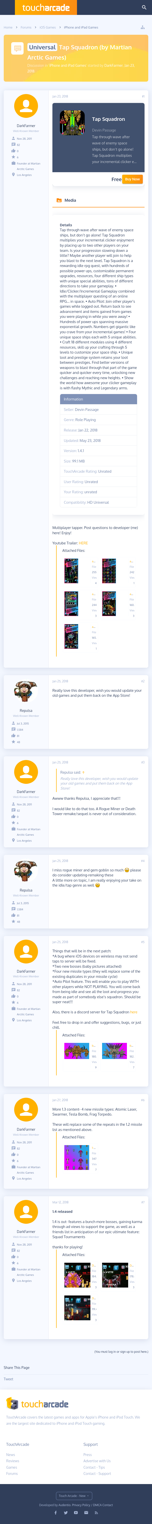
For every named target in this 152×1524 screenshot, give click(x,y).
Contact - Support (97, 1473)
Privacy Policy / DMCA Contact (92, 1505)
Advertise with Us (97, 1461)
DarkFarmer (113, 65)
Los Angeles (24, 175)
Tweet (8, 1379)
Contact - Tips (94, 1467)
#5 (143, 942)
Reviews (12, 1461)
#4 (143, 861)
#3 (143, 762)
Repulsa (26, 710)
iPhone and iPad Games (67, 65)
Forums (12, 1473)
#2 (143, 681)
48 (18, 742)
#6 (143, 1100)
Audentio (65, 1505)
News (10, 1455)
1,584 (20, 729)
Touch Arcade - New (72, 1496)
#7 (143, 1202)
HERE (83, 543)
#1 (143, 96)
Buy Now (132, 179)
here (133, 1012)
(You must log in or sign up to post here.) (121, 1352)
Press (87, 1455)
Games (11, 1467)
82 (18, 145)
